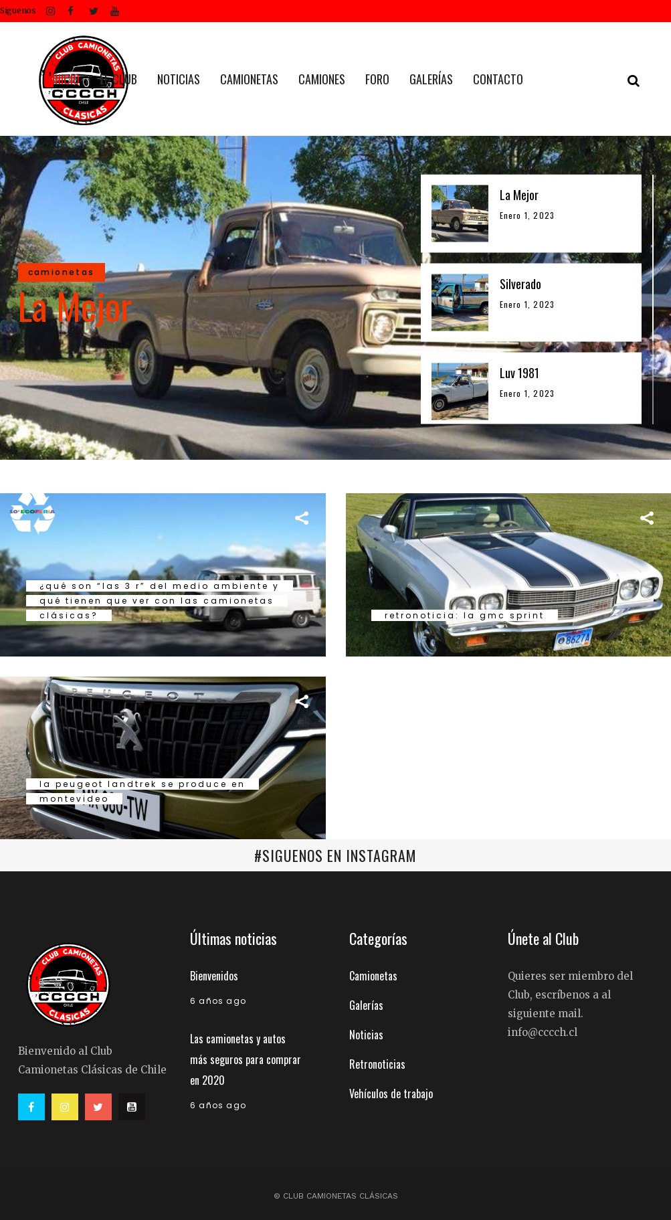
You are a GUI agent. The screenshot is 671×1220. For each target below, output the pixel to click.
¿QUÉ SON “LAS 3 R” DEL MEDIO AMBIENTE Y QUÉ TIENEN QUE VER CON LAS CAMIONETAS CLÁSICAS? (159, 600)
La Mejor (75, 305)
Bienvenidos (214, 976)
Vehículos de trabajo (391, 1093)
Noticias (366, 1035)
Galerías (366, 1005)
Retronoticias (377, 1064)
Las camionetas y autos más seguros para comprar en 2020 (245, 1059)
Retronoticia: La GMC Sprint (465, 615)
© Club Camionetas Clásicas (336, 1196)
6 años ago (218, 1001)
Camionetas (373, 976)
